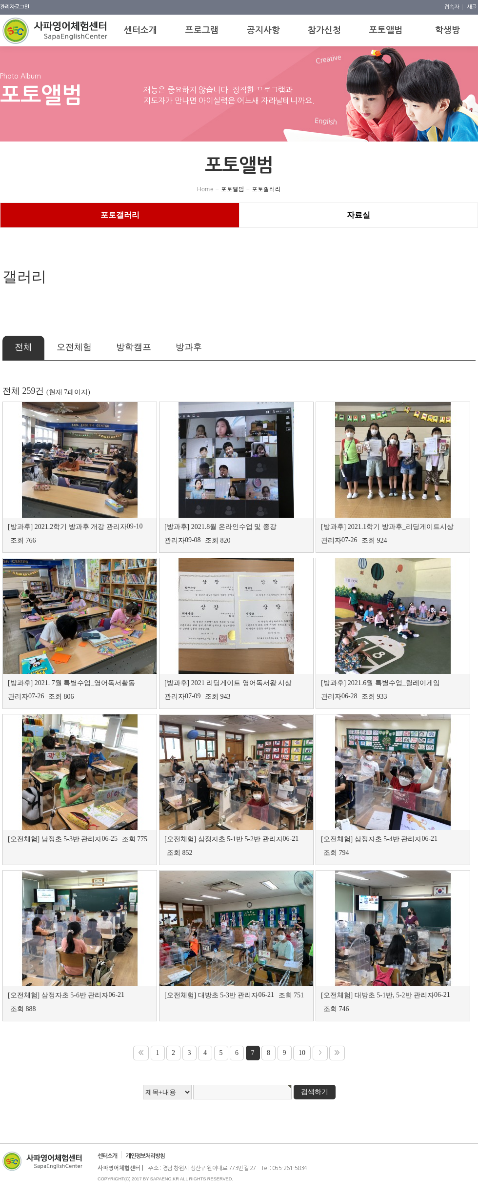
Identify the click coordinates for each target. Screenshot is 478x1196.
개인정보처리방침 (145, 1156)
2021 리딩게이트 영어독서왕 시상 (241, 683)
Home (205, 188)
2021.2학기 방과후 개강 (70, 526)
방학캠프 (133, 347)
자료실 (358, 215)
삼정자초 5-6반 (63, 995)
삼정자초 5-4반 (377, 839)
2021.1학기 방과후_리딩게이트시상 (401, 526)
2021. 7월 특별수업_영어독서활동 (85, 683)
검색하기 (314, 1091)
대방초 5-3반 (217, 995)
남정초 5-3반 (60, 839)
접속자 (452, 7)
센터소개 (107, 1156)
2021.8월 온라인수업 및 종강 (234, 526)
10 (302, 1052)
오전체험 (74, 347)
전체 (23, 347)
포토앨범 (232, 188)
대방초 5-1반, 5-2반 (383, 995)
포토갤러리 (266, 188)
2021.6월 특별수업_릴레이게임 (394, 683)
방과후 (189, 347)
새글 (472, 7)
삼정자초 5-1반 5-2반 (229, 839)
